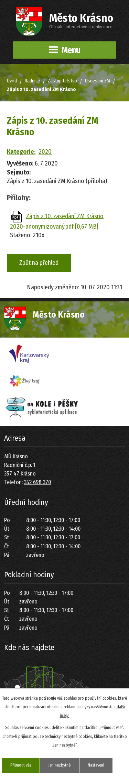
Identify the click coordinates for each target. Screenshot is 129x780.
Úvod (12, 81)
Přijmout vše (20, 765)
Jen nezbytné (60, 765)
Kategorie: (21, 152)
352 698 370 (37, 482)
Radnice (32, 81)
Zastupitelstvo (62, 81)
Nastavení (96, 765)
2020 (45, 152)
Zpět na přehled (38, 263)
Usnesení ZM (97, 81)
